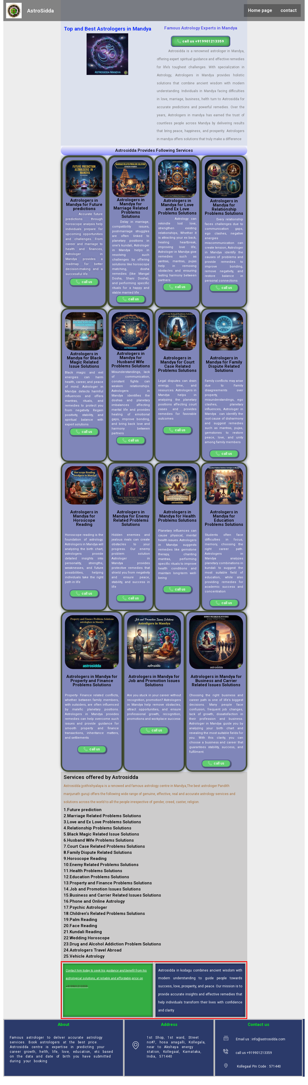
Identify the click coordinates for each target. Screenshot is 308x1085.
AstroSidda (40, 10)
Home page (260, 10)
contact (289, 10)
